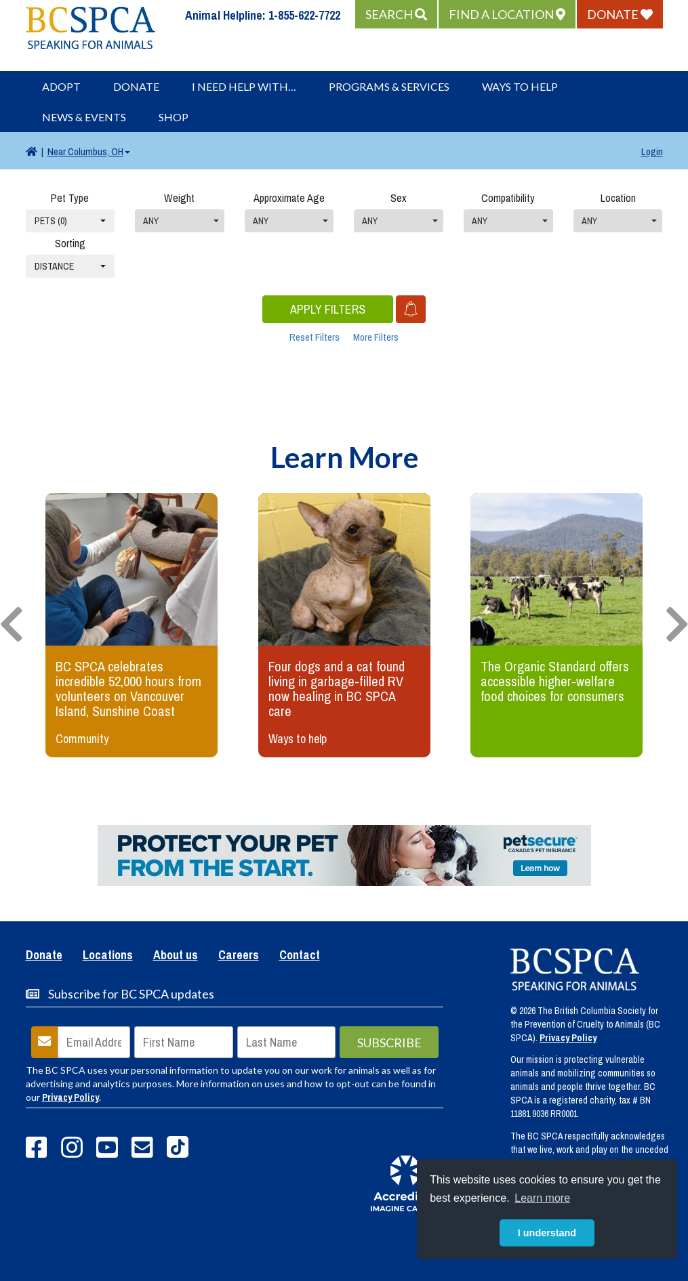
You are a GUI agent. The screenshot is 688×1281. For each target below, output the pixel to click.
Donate (136, 86)
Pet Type (70, 197)
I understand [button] (547, 1232)
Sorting (70, 243)
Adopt (61, 86)
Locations (108, 955)
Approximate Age (289, 197)
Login (652, 151)
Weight (179, 197)
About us (175, 955)
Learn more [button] (542, 1198)
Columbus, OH (88, 151)
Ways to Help (520, 86)
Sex (398, 197)
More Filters (376, 337)
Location (618, 197)
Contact (299, 955)
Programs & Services (389, 86)
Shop (173, 116)
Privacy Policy (70, 1097)
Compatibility (508, 197)
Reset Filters (314, 337)
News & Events (84, 116)
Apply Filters (327, 309)
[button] (396, 14)
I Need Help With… (244, 86)
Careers (238, 955)
